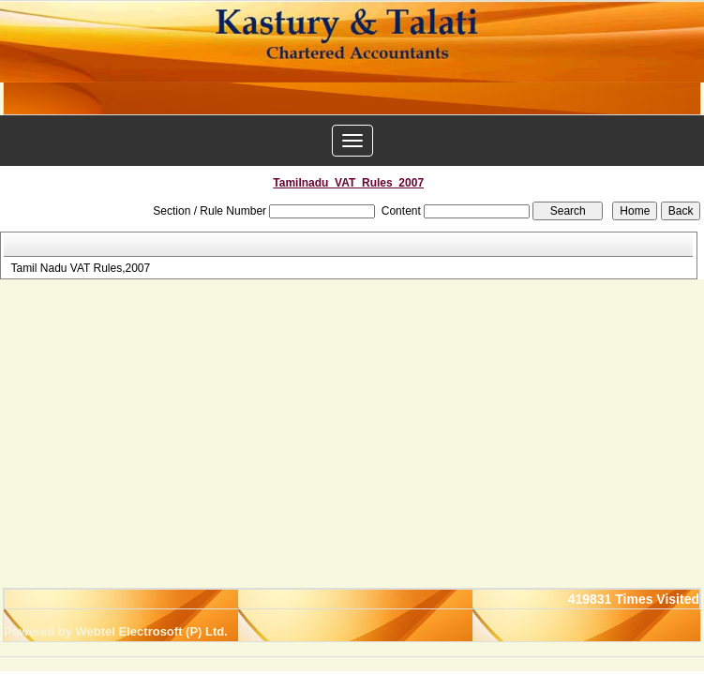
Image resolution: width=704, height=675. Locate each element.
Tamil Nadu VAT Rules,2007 (80, 268)
